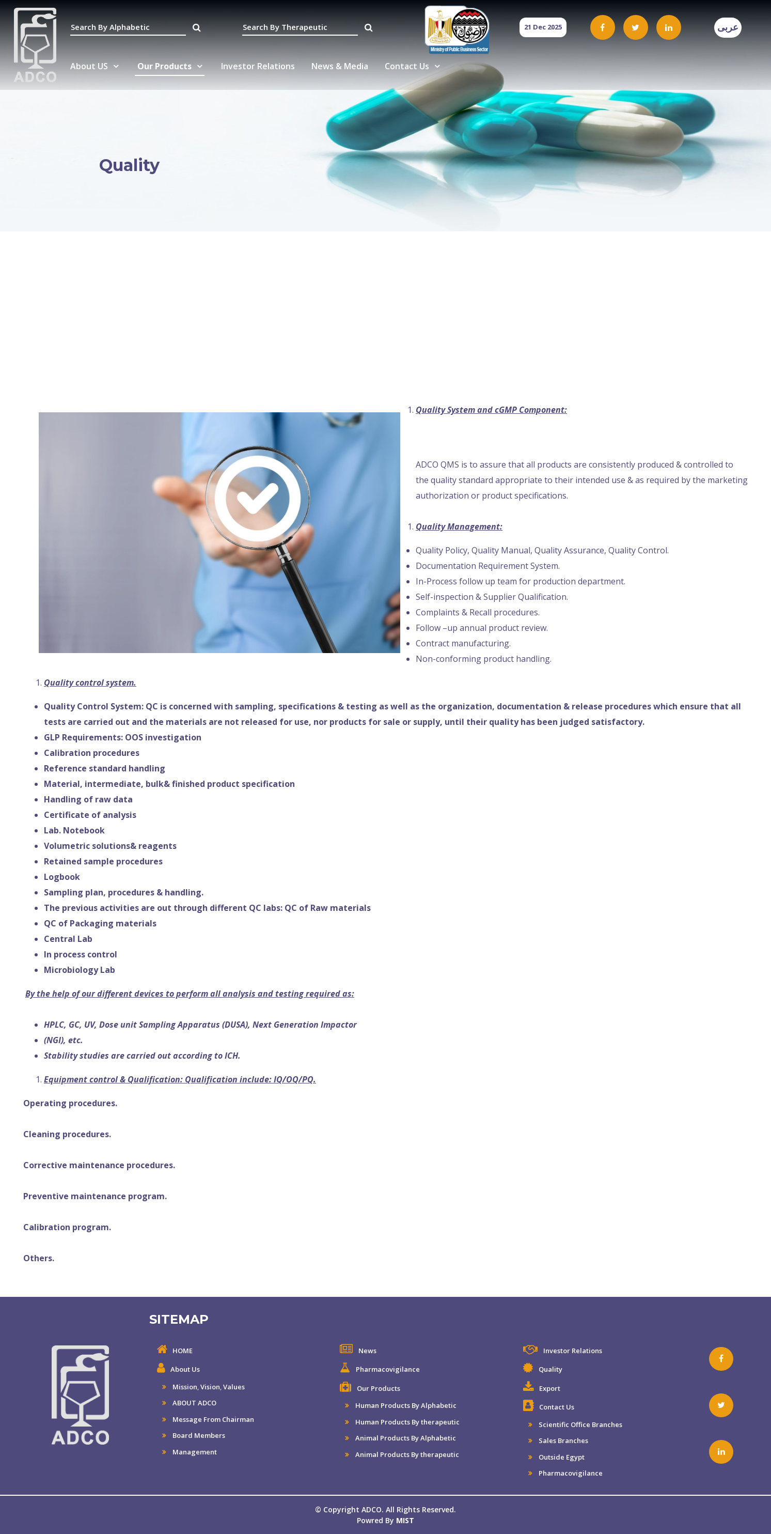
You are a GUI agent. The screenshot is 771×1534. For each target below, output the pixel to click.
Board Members (198, 1435)
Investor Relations (258, 66)
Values (234, 1386)
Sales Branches (562, 1440)
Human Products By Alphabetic (405, 1405)
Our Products (164, 66)
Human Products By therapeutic (407, 1422)
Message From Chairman (212, 1419)
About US (89, 66)
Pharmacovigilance (388, 1369)
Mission (184, 1386)
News (367, 1350)
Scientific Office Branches (579, 1424)
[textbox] (128, 27)
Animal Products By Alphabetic (405, 1438)
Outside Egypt (561, 1457)
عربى (727, 27)
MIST (405, 1520)
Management (194, 1451)
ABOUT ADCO (193, 1402)
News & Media (339, 66)
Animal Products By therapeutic (406, 1454)
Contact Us (407, 66)
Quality (550, 1369)
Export (549, 1388)
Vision (210, 1386)
